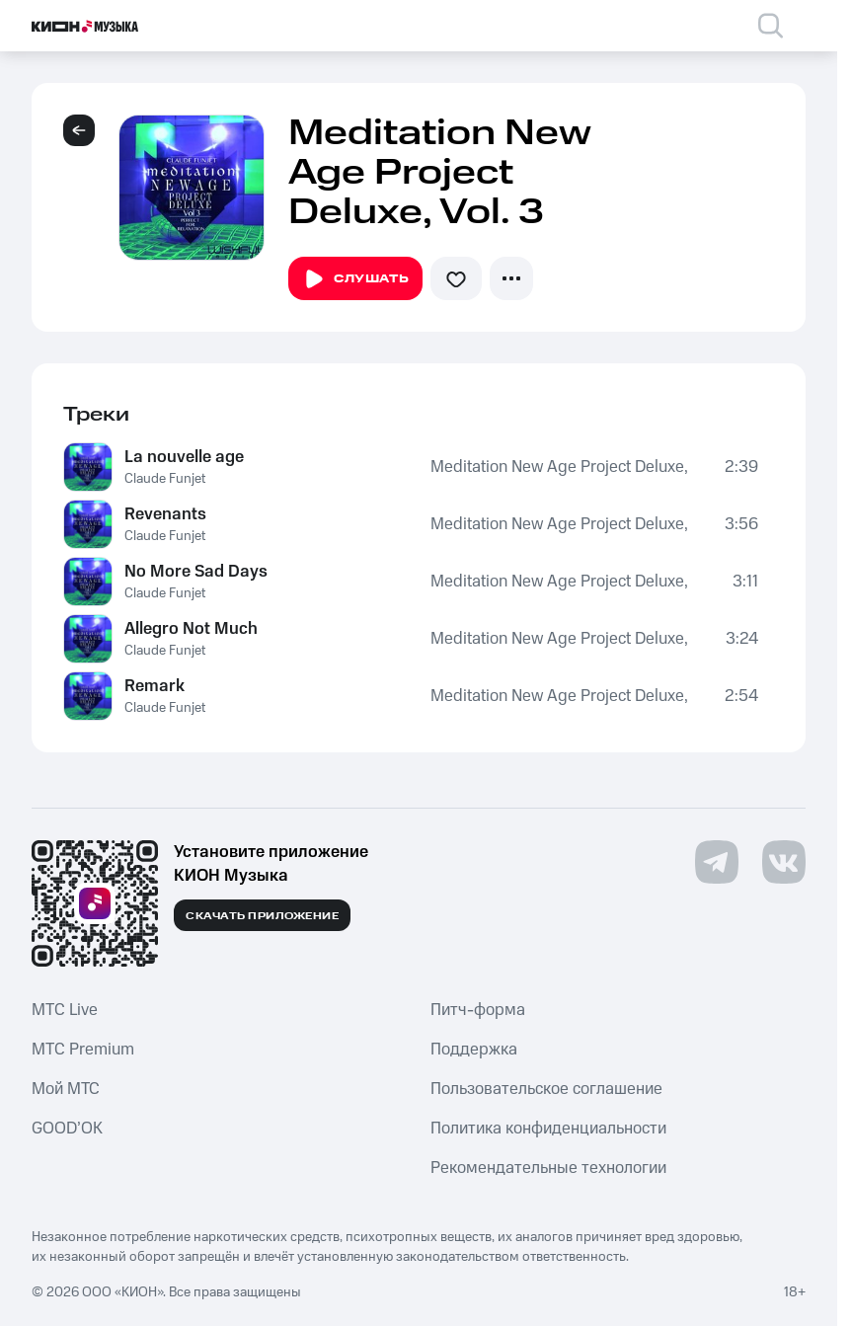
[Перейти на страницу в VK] (784, 862)
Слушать (355, 279)
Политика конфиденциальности (548, 1128)
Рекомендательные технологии (548, 1168)
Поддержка (473, 1049)
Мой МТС (66, 1089)
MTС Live (65, 1010)
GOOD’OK (67, 1128)
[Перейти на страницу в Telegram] (716, 862)
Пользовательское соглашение (546, 1089)
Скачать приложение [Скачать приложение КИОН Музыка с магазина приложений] (262, 916)
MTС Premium (83, 1049)
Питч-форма (477, 1010)
